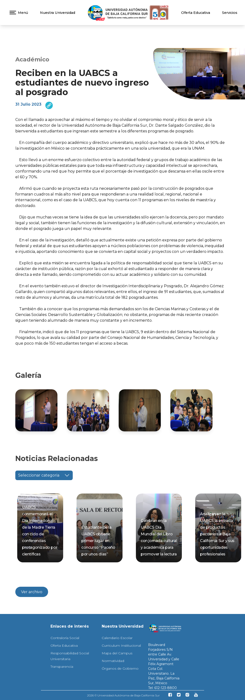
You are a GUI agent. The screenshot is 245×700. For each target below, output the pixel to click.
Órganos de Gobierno (120, 668)
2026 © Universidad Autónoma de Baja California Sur (123, 695)
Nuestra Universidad (57, 13)
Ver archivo (31, 592)
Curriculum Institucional (121, 645)
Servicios (229, 13)
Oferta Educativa (195, 13)
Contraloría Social (64, 638)
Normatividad (113, 661)
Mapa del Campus (117, 653)
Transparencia (61, 666)
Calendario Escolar (117, 638)
